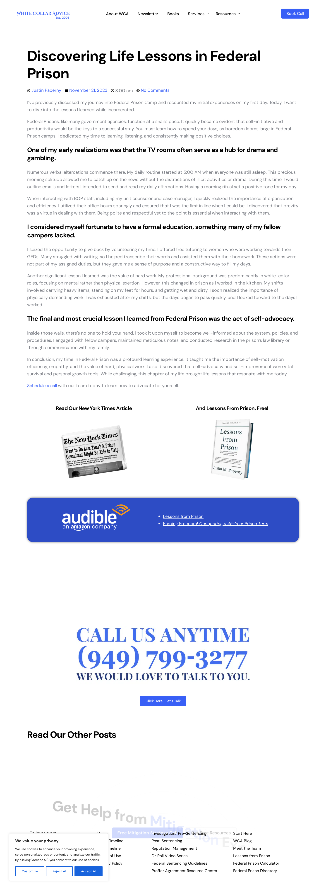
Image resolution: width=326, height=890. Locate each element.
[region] (59, 857)
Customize (30, 871)
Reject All (59, 871)
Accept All (88, 871)
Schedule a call (42, 385)
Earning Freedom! (215, 523)
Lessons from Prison (182, 516)
